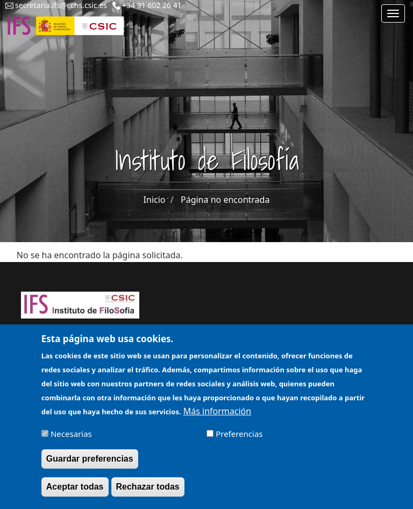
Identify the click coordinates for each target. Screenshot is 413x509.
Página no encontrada (225, 200)
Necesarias (71, 438)
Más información (217, 416)
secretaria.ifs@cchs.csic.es (61, 5)
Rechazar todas (148, 491)
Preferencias (239, 438)
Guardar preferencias (89, 463)
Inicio (155, 200)
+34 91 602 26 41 (152, 5)
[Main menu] (393, 13)
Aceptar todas (75, 491)
